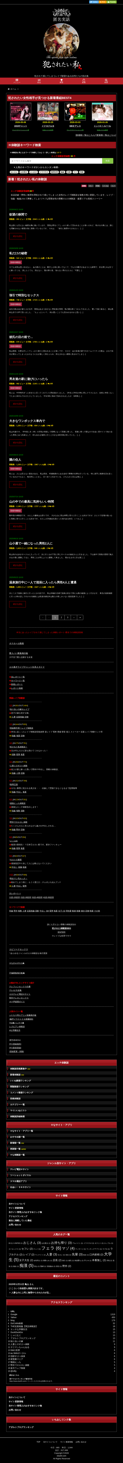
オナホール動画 (16, 643)
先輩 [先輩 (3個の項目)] (77, 1254)
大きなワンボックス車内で (27, 420)
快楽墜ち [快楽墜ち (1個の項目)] (79, 1260)
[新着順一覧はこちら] (86, 135)
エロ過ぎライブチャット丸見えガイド (27, 667)
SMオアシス (75, 126)
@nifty (14, 1371)
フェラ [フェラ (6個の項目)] (51, 1248)
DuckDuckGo (17, 1332)
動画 (74, 911)
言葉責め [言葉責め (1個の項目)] (51, 1266)
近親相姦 (20, 717)
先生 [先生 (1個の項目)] (68, 1255)
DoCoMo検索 (17, 1323)
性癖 (81, 172)
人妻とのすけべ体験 (18, 766)
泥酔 (14, 754)
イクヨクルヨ (48, 126)
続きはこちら (14, 1375)
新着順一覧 (17, 1143)
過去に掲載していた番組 (20, 1220)
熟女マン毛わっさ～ (18, 878)
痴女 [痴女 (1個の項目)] (16, 1266)
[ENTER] (61, 932)
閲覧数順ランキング (19, 1087)
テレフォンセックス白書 (20, 986)
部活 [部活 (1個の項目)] (59, 1266)
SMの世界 (15, 1350)
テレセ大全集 (15, 990)
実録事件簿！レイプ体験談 (21, 728)
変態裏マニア (17, 1359)
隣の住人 (15, 459)
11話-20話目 (14, 897)
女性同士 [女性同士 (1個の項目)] (38, 1260)
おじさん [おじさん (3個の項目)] (32, 1242)
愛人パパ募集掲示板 (18, 653)
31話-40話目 (37, 897)
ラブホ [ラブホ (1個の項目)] (106, 1249)
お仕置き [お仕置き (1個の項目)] (46, 1243)
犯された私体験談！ (18, 747)
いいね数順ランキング (20, 1081)
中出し (19, 792)
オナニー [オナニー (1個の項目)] (99, 1243)
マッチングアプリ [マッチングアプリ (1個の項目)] (94, 1249)
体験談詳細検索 (17, 1116)
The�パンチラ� (16, 1023)
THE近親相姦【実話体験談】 (24, 1326)
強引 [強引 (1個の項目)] (65, 1260)
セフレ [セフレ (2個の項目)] (27, 1248)
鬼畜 (18, 736)
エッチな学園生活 (19, 1329)
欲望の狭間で (18, 214)
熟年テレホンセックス (19, 998)
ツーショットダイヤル (20, 1175)
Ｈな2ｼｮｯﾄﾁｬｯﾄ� (16, 963)
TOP (38, 1442)
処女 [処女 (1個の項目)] (86, 1255)
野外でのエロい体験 (18, 822)
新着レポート (17, 684)
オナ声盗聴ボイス (17, 1002)
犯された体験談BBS (61, 928)
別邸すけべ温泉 (18, 1356)
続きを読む (18, 236)
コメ (113, 186)
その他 (97, 911)
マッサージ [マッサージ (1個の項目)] (80, 1249)
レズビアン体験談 (17, 1026)
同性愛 (68, 911)
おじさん (14, 172)
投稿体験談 (15, 1099)
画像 (20, 867)
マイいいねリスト (18, 1110)
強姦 (14, 736)
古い (91, 186)
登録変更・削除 (16, 1051)
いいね (105, 186)
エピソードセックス (18, 949)
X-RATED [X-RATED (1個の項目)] (18, 1243)
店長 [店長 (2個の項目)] (57, 1260)
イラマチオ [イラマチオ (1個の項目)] (89, 1243)
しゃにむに (16, 1335)
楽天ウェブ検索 (18, 1368)
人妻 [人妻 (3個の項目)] (51, 1254)
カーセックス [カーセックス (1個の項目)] (15, 1249)
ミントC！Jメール (102, 126)
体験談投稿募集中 (20, 1069)
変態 (18, 754)
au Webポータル (18, 1353)
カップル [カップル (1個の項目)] (108, 1243)
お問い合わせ (15, 1224)
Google (14, 1314)
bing (12, 1320)
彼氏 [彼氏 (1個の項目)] (71, 1260)
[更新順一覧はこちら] (106, 135)
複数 (18, 811)
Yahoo (13, 1317)
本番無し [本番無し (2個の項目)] (99, 1260)
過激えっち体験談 (17, 803)
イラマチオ (44, 172)
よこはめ (14, 841)
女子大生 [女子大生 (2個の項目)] (26, 1260)
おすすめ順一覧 (17, 1137)
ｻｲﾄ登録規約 (15, 1044)
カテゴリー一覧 (17, 1104)
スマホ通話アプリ (18, 1181)
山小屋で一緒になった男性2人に (31, 543)
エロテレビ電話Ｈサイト (20, 994)
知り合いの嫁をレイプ (19, 709)
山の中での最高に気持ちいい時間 (31, 501)
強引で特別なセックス (24, 295)
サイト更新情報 (16, 1208)
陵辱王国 (14, 784)
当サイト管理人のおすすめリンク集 (25, 1212)
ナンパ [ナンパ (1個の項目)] (37, 1249)
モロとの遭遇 (16, 860)
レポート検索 (17, 688)
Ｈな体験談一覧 (17, 1155)
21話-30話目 (26, 897)
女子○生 (61, 911)
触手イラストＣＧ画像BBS (21, 1019)
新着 (84, 186)
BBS (83, 911)
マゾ (75, 172)
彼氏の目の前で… (21, 337)
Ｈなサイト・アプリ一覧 (21, 1131)
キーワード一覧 (18, 680)
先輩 (68, 172)
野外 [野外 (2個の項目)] (66, 1266)
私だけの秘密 (18, 253)
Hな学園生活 (14, 1030)
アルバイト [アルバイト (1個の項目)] (77, 1243)
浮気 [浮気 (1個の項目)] (109, 1260)
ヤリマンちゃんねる (20, 1347)
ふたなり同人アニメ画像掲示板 (22, 1015)
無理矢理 (54, 172)
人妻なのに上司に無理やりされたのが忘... (31, 1292)
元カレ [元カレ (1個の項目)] (61, 1255)
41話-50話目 (48, 897)
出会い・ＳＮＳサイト (20, 1187)
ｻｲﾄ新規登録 (15, 1048)
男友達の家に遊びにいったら (28, 379)
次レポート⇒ (15, 893)
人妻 (14, 717)
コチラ (59, 152)
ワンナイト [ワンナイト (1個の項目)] (40, 1255)
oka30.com (61, 1456)
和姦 (11, 911)
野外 (18, 829)
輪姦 (62, 172)
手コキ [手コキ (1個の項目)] (87, 1260)
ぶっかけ (33, 172)
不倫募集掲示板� (17, 973)
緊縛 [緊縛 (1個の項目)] (43, 1266)
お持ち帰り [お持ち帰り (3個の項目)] (61, 1242)
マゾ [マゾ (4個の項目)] (68, 1248)
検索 (108, 161)
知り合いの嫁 (17, 1341)
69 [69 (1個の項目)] (11, 1243)
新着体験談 (17, 1075)
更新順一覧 (18, 1149)
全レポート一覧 (18, 677)
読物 (26, 717)
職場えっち (16, 1362)
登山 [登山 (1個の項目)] (37, 1266)
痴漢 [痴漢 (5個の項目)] (27, 1265)
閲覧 (97, 186)
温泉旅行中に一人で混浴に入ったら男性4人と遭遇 (42, 582)
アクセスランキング (18, 1216)
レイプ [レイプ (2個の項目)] (28, 1254)
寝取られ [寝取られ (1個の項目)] (47, 1260)
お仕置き (23, 172)
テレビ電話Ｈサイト (19, 1169)
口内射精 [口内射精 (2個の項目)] (96, 1254)
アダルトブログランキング (23, 1338)
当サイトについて (17, 1204)
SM (47, 911)
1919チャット (20, 126)
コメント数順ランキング (21, 1093)
